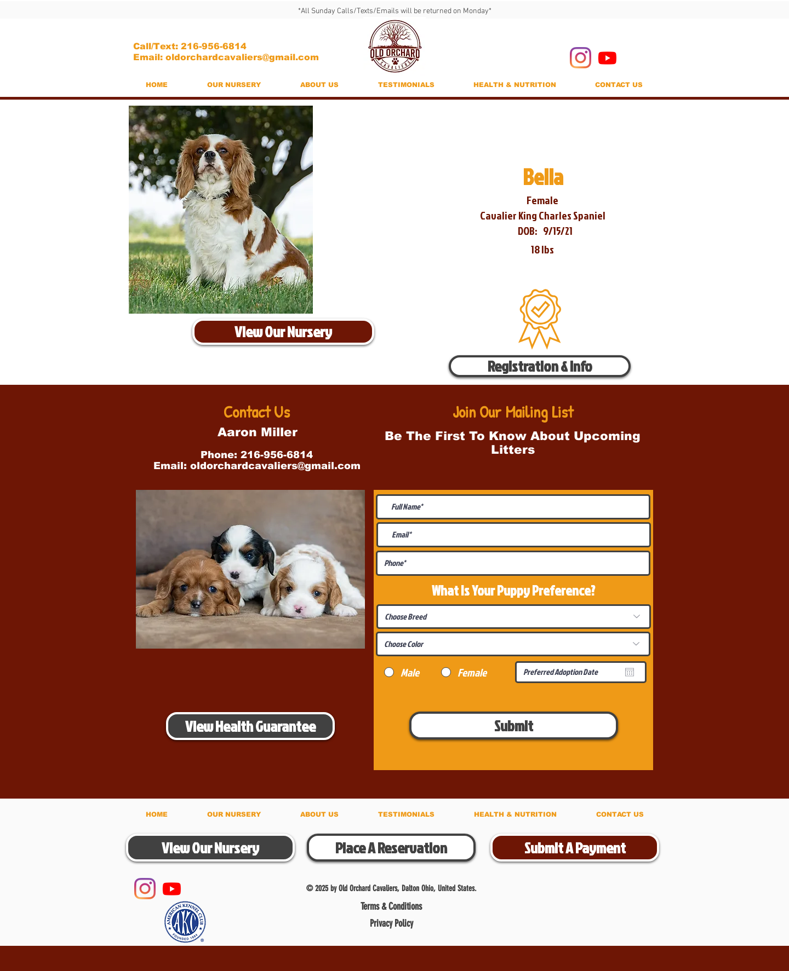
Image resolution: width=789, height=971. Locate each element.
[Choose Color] (513, 644)
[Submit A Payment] (574, 848)
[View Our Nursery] (283, 332)
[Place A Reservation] (391, 848)
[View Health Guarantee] (250, 726)
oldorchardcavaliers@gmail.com (275, 465)
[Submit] (513, 725)
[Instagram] (580, 57)
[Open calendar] (629, 672)
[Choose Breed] (513, 616)
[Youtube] (607, 57)
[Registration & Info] (540, 366)
